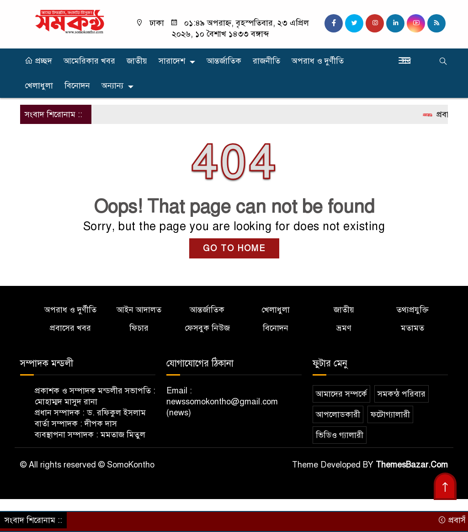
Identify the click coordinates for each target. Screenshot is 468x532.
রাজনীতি (266, 61)
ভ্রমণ (343, 328)
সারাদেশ (172, 61)
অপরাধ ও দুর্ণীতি (318, 61)
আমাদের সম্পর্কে (341, 394)
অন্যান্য (112, 86)
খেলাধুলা (39, 86)
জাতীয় (137, 61)
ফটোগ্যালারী (390, 414)
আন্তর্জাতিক (224, 61)
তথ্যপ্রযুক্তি (412, 310)
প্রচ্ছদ (38, 61)
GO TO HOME (234, 248)
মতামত (412, 328)
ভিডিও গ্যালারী (339, 435)
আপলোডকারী (338, 414)
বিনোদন (77, 86)
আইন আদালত (139, 310)
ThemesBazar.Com (412, 465)
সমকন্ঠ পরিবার (401, 394)
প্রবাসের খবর (70, 328)
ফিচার (139, 328)
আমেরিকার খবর (89, 61)
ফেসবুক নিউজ (207, 328)
